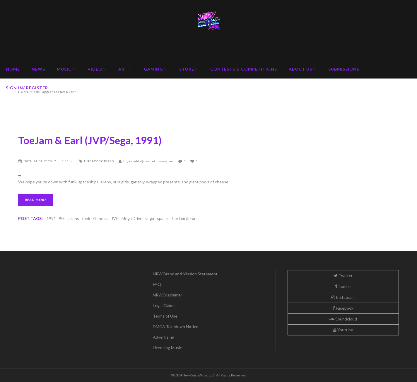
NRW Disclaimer (167, 294)
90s (62, 218)
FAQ (157, 284)
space (162, 218)
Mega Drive (132, 218)
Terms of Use (165, 315)
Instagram (343, 297)
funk (86, 218)
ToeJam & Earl (183, 218)
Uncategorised (99, 161)
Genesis (100, 218)
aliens (74, 218)
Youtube (343, 329)
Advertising (163, 337)
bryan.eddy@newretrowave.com (148, 161)
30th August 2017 (40, 161)
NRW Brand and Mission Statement (185, 273)
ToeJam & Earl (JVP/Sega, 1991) (90, 140)
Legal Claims (164, 305)
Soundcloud (343, 318)
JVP (115, 218)
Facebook (343, 308)
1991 (51, 218)
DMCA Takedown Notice (175, 326)
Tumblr (343, 286)
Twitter (343, 275)
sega (149, 218)
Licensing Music (167, 347)
